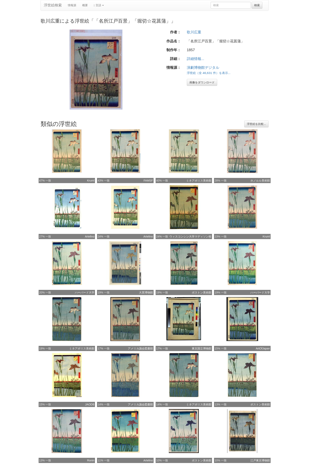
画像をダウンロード (202, 82)
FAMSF (148, 180)
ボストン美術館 (201, 292)
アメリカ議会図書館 (140, 348)
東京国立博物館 (201, 348)
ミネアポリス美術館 (198, 180)
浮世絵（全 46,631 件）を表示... (209, 73)
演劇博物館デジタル (203, 68)
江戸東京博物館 (260, 460)
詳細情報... (195, 59)
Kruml (90, 180)
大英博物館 (146, 292)
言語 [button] (99, 5)
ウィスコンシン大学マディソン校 (190, 236)
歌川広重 (194, 32)
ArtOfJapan (263, 348)
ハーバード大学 (84, 292)
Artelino (89, 236)
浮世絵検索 (53, 5)
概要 (85, 5)
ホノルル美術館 (260, 180)
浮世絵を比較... (256, 124)
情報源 (72, 5)
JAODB (89, 404)
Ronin (90, 460)
